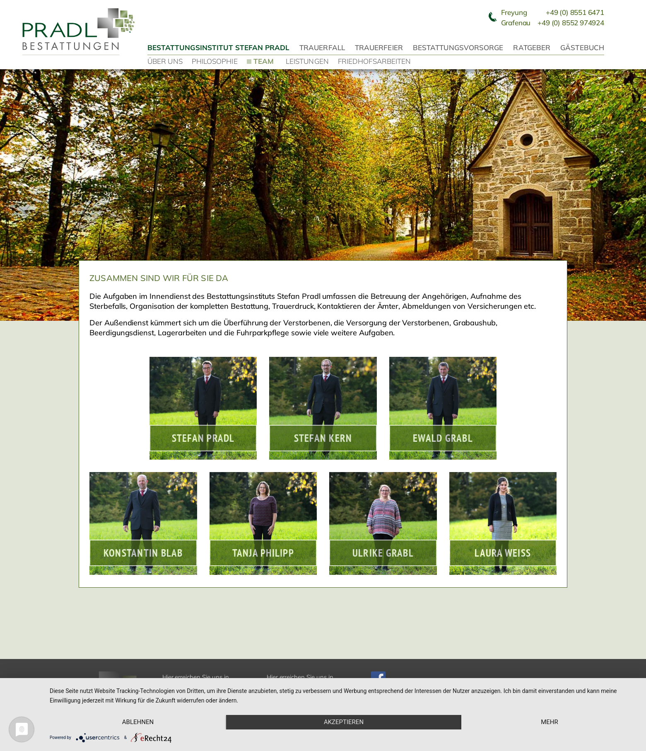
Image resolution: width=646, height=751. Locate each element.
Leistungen (307, 61)
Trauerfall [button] (322, 47)
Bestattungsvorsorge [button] (458, 47)
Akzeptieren (344, 722)
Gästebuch (582, 47)
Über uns (165, 61)
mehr (549, 722)
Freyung (552, 12)
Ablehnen (138, 722)
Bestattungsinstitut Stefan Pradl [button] (218, 47)
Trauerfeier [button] (379, 47)
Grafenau (552, 22)
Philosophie (215, 61)
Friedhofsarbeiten (374, 61)
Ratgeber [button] (531, 47)
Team (263, 60)
